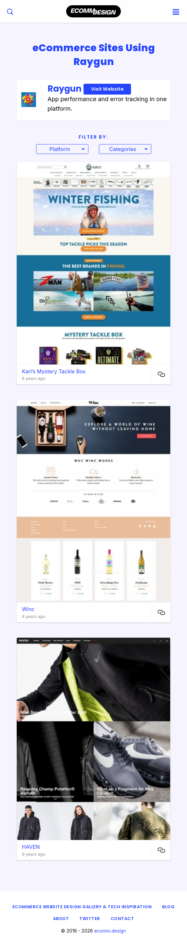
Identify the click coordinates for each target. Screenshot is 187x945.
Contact (122, 918)
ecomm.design (110, 931)
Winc (28, 609)
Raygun (89, 89)
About (61, 918)
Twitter (89, 918)
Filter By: (93, 137)
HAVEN (31, 847)
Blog (168, 907)
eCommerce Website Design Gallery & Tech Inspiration (82, 907)
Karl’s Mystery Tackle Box (53, 371)
